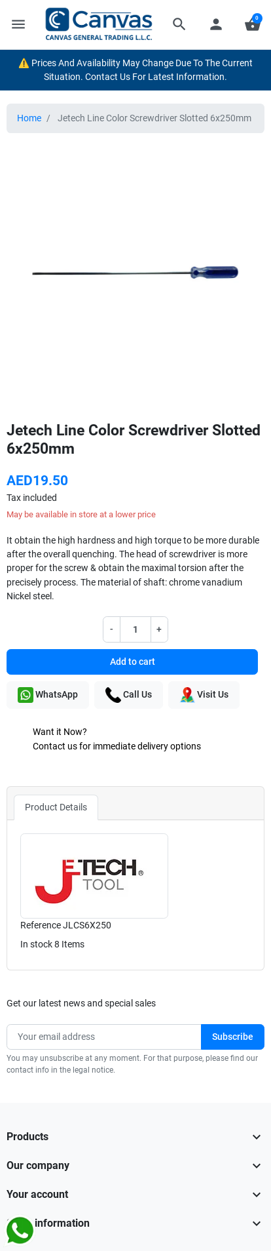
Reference (40, 925)
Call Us (128, 695)
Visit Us (203, 695)
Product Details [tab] (56, 807)
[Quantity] (135, 629)
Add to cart (132, 661)
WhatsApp (48, 695)
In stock (36, 944)
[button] (179, 24)
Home (29, 118)
